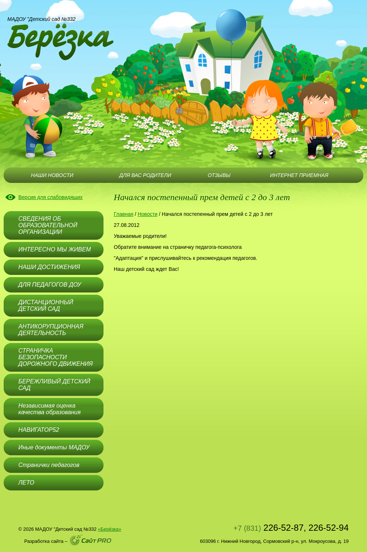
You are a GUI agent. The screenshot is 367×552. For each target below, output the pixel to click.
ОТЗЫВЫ (219, 175)
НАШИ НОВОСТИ (52, 175)
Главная (123, 214)
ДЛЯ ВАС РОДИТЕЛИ (145, 175)
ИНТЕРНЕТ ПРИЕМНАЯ (299, 175)
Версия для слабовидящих (50, 197)
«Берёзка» (109, 529)
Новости (147, 214)
